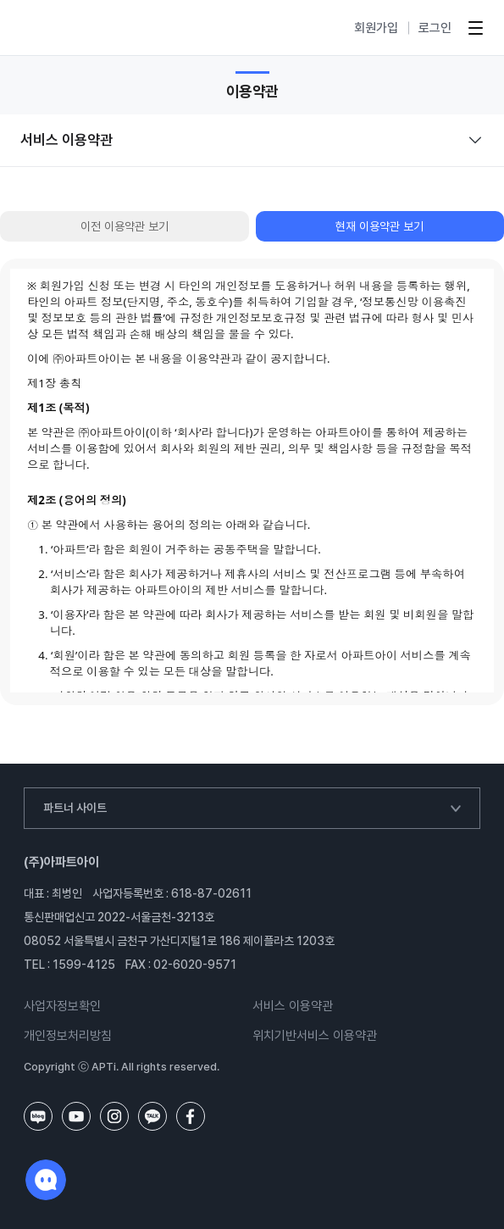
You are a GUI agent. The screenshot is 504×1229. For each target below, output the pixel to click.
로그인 (434, 28)
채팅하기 (45, 1179)
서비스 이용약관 (292, 1006)
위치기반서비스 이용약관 (314, 1036)
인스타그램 (114, 1116)
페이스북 (190, 1116)
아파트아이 (67, 28)
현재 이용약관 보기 (379, 226)
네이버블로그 (38, 1116)
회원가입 (376, 28)
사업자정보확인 (62, 1006)
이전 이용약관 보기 (124, 226)
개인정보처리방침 (68, 1036)
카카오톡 (152, 1116)
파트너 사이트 (75, 808)
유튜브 (76, 1116)
